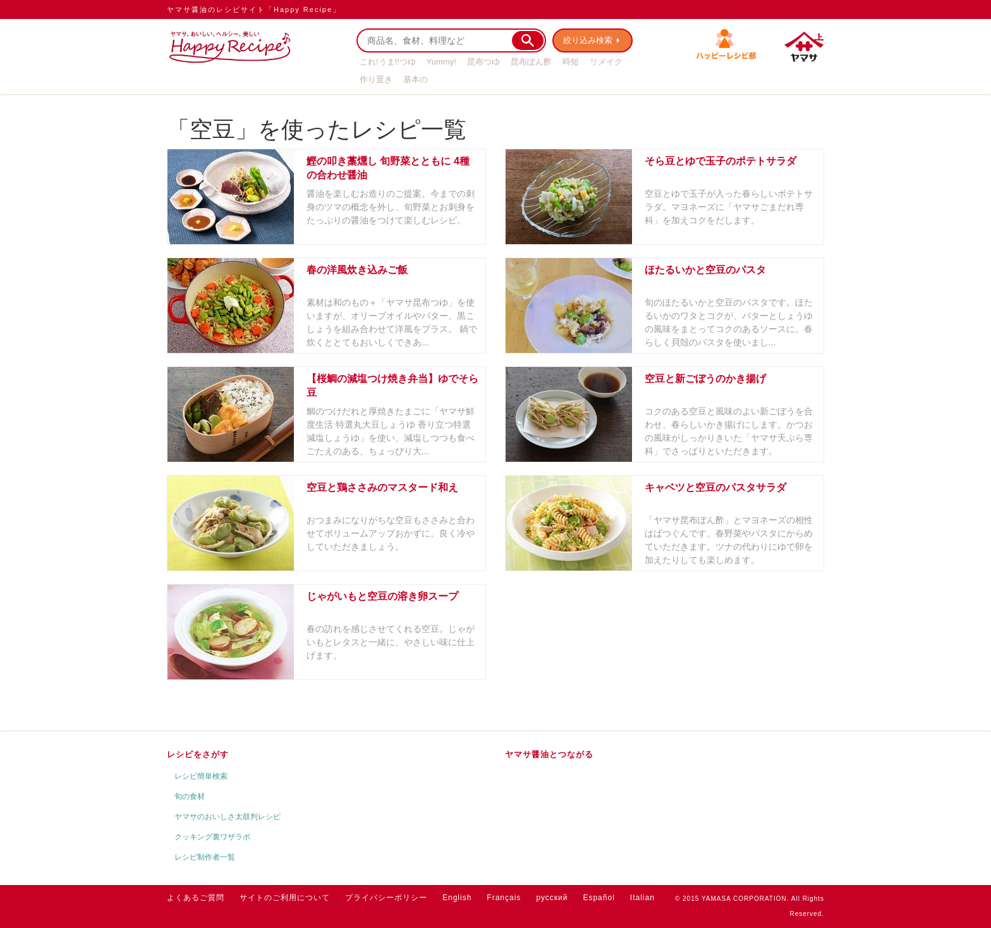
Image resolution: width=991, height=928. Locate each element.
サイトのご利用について (285, 897)
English (456, 897)
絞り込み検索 (587, 40)
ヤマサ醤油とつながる (549, 754)
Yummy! (441, 61)
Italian (642, 897)
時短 (570, 61)
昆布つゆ (483, 61)
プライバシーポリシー (386, 897)
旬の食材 (189, 796)
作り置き (376, 79)
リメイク (606, 61)
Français (504, 897)
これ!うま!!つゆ (388, 61)
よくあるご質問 (195, 897)
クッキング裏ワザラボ (212, 836)
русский (552, 897)
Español (598, 897)
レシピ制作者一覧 (204, 857)
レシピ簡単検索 (201, 776)
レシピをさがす (198, 754)
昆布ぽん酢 (531, 61)
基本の (415, 79)
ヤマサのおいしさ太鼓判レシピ (227, 816)
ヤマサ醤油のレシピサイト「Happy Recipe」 (254, 9)
